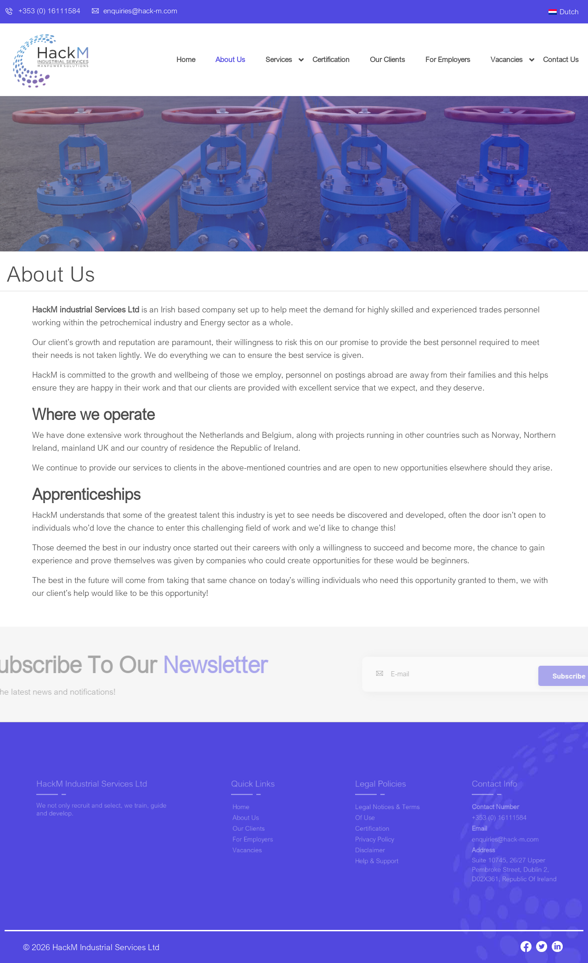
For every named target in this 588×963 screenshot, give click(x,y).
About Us (246, 59)
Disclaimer (371, 847)
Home (201, 59)
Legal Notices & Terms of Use (386, 815)
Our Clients (403, 59)
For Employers (463, 59)
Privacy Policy (375, 837)
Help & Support (377, 856)
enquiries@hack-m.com (134, 10)
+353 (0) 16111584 (43, 10)
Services (294, 59)
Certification (346, 59)
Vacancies (522, 59)
